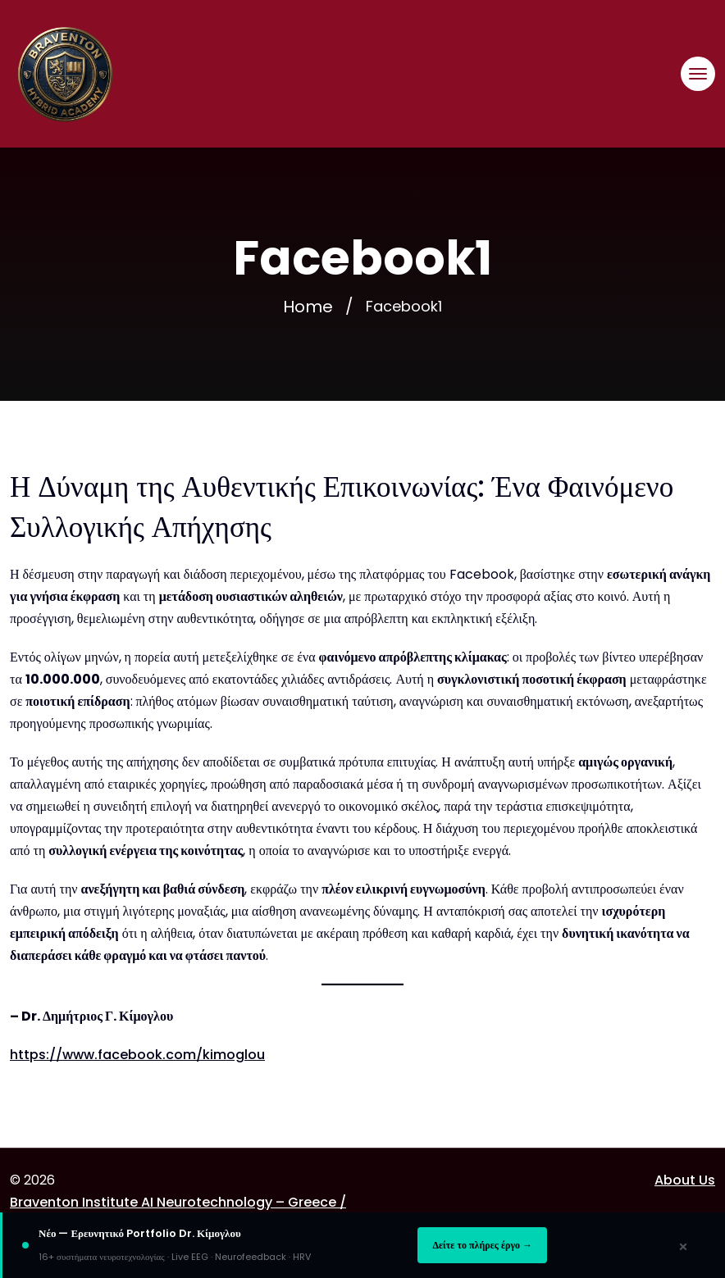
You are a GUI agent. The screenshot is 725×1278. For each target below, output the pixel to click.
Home (308, 306)
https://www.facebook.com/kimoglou (137, 1054)
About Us (684, 1180)
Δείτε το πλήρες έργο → (482, 1245)
